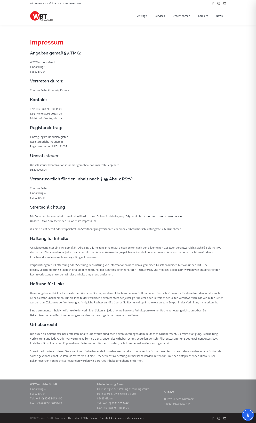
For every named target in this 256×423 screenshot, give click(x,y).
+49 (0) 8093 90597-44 (177, 403)
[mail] (224, 3)
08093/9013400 (73, 3)
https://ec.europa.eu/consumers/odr (162, 216)
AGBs (85, 417)
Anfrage (169, 391)
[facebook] (213, 3)
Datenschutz (74, 417)
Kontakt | (95, 417)
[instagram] (218, 3)
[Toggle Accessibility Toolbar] (248, 415)
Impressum (60, 417)
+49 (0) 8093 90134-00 (49, 398)
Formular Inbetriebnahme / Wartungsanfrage (122, 417)
